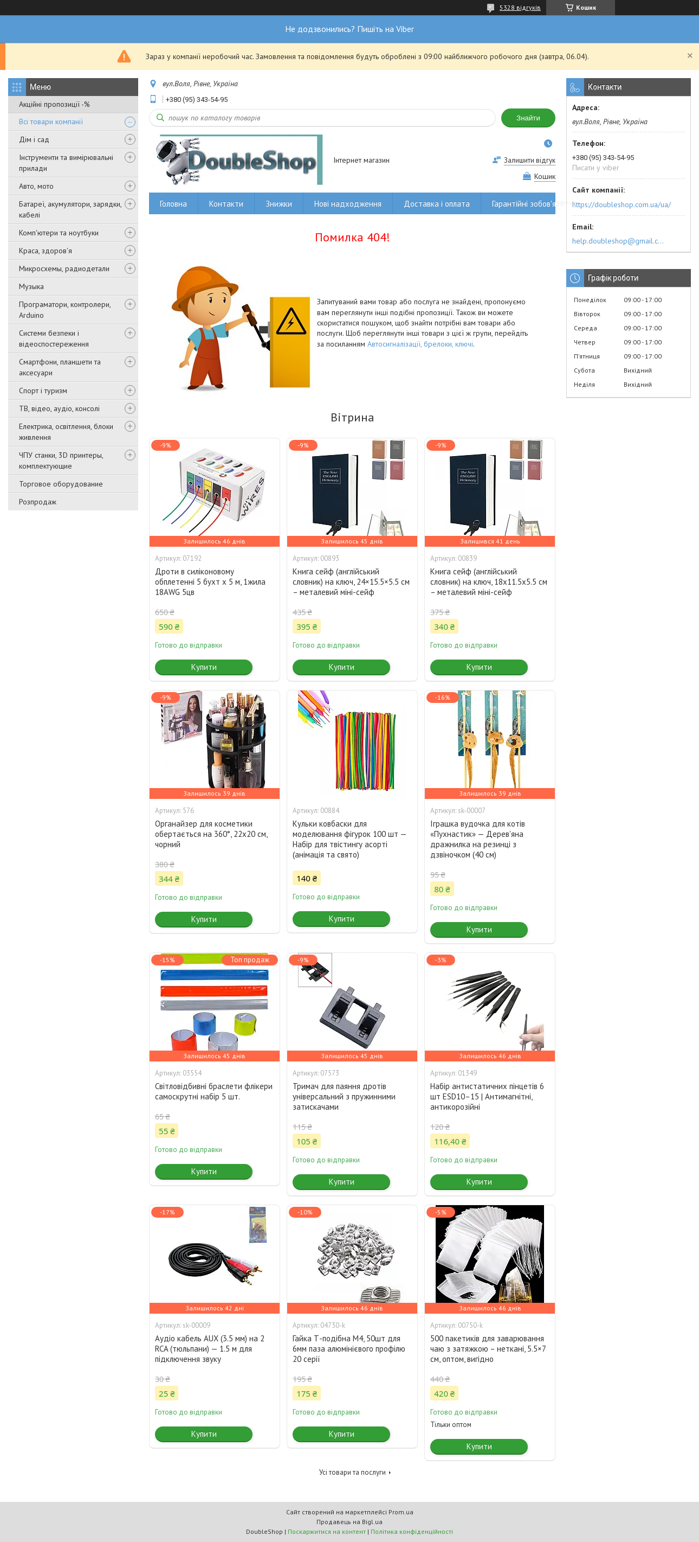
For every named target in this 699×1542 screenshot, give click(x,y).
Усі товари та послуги (352, 1472)
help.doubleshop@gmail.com (619, 241)
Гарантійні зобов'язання (534, 204)
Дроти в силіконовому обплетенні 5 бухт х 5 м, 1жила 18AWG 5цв (210, 581)
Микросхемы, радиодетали (64, 268)
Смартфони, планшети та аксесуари (60, 367)
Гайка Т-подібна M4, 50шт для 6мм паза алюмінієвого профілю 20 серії (349, 1348)
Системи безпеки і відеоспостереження (54, 338)
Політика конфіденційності (412, 1531)
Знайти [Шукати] (528, 118)
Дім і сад (34, 139)
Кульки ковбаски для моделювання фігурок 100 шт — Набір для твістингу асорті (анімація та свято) (349, 839)
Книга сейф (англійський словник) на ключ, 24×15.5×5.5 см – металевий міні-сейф (351, 581)
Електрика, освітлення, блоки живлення (66, 431)
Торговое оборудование (61, 484)
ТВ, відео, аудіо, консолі (59, 408)
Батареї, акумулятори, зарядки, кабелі (70, 209)
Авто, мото (36, 186)
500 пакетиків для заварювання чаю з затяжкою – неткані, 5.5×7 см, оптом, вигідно (488, 1348)
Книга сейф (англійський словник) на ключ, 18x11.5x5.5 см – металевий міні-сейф (488, 581)
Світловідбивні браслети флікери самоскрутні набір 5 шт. (214, 1091)
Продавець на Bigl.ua (349, 1522)
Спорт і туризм (43, 390)
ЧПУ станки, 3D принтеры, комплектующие (61, 460)
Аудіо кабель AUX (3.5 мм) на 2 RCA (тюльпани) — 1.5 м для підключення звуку (209, 1348)
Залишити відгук (529, 160)
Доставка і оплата (437, 204)
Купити (204, 667)
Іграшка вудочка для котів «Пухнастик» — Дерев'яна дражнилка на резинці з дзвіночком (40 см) (477, 839)
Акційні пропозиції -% (54, 104)
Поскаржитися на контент (327, 1531)
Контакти (226, 204)
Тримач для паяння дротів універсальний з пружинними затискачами (344, 1096)
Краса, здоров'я (45, 250)
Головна (173, 204)
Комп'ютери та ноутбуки (59, 233)
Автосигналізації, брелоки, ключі (420, 344)
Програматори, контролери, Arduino (65, 309)
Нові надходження (347, 204)
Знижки (279, 204)
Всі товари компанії (51, 121)
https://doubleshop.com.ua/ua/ (621, 204)
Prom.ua (401, 1512)
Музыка (31, 286)
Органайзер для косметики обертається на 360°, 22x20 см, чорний (211, 833)
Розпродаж (37, 502)
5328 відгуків (520, 7)
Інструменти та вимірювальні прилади (66, 162)
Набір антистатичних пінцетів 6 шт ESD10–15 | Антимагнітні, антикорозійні (487, 1096)
